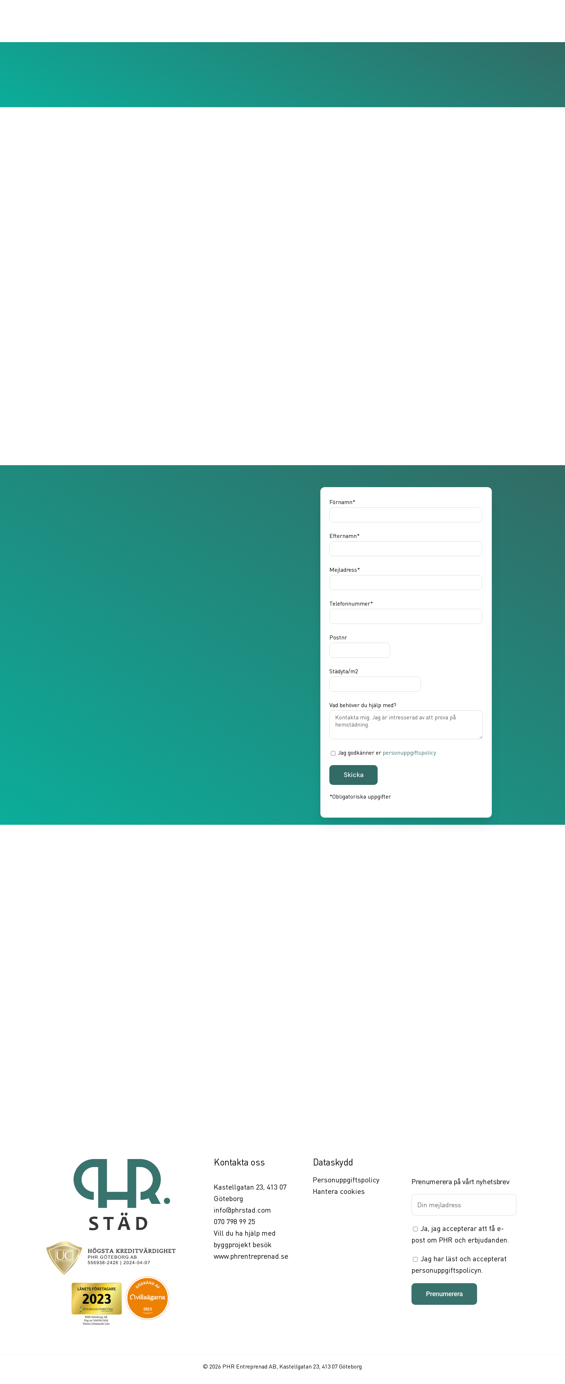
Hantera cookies (339, 1191)
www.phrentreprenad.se (251, 1256)
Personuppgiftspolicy (346, 1179)
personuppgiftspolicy (409, 752)
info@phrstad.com (242, 1209)
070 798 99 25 (234, 1221)
